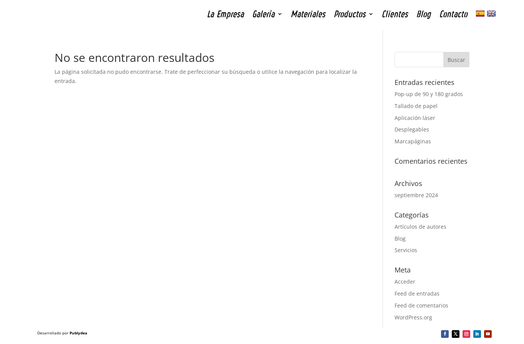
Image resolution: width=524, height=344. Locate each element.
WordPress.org (413, 317)
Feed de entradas (417, 293)
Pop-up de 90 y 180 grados (429, 94)
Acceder (405, 281)
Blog (400, 238)
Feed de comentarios (421, 305)
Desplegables (412, 129)
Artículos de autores (420, 226)
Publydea (78, 333)
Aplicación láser (415, 117)
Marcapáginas (413, 141)
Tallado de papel (416, 106)
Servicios (406, 250)
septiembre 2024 (416, 195)
